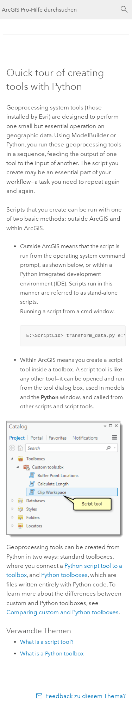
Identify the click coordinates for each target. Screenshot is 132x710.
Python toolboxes (64, 574)
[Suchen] (124, 9)
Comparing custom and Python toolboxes (62, 612)
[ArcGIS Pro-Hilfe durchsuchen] (59, 10)
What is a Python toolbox (52, 653)
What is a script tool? (47, 642)
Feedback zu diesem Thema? (85, 695)
